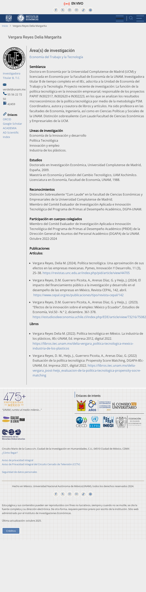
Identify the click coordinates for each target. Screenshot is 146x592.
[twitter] (63, 10)
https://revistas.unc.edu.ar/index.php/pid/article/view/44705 (86, 273)
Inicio (5, 26)
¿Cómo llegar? (10, 452)
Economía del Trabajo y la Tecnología (56, 57)
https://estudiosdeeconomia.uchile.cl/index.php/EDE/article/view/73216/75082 (89, 317)
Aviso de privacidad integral (17, 460)
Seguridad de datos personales (19, 472)
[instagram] (70, 10)
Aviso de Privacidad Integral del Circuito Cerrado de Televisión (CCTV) (41, 464)
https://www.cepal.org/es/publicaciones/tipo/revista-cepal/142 (78, 295)
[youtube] (76, 10)
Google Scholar (12, 123)
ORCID (7, 119)
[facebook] (56, 10)
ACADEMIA (9, 128)
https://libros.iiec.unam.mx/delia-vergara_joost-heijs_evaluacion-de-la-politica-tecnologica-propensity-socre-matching (87, 370)
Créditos (11, 531)
